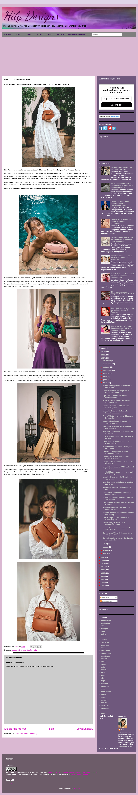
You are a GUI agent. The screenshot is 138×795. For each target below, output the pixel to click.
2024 (103, 358)
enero (105, 553)
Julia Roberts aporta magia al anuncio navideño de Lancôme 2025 (122, 276)
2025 (103, 355)
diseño (29, 650)
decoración (105, 659)
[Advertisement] (69, 55)
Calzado (104, 640)
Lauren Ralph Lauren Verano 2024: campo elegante (116, 519)
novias (103, 697)
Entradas (104, 597)
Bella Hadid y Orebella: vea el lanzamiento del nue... (114, 524)
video (103, 714)
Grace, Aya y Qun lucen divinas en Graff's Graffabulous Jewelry (120, 203)
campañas (105, 642)
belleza (103, 634)
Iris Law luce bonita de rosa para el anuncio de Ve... (116, 529)
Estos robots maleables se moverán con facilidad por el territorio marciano (122, 185)
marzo (106, 547)
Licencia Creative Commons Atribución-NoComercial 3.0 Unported (72, 772)
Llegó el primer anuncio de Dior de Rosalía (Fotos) (116, 442)
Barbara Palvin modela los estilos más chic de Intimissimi (121, 221)
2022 (103, 560)
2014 (103, 586)
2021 (103, 564)
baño (103, 631)
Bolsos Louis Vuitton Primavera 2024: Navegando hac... (117, 534)
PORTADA (7, 34)
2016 (103, 579)
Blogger (77, 788)
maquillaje (105, 686)
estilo (103, 667)
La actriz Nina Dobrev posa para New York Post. (121, 168)
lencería (104, 675)
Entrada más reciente (15, 729)
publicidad (105, 705)
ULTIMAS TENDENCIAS (76, 34)
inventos (104, 670)
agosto (106, 373)
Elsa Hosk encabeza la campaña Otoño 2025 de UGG (122, 293)
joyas (103, 672)
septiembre (107, 370)
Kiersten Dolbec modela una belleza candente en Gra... (116, 402)
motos (103, 694)
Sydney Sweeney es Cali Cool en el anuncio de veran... (116, 508)
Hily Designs (31, 15)
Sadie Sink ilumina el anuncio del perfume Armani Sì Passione (122, 310)
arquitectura (105, 623)
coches (103, 648)
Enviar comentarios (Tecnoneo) (26, 734)
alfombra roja (106, 620)
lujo (102, 678)
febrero (106, 550)
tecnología (105, 708)
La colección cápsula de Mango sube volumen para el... (117, 422)
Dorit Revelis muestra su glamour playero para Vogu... (116, 392)
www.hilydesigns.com (79, 774)
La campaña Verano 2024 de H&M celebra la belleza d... (116, 458)
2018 (103, 573)
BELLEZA (60, 34)
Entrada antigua (85, 729)
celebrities (105, 645)
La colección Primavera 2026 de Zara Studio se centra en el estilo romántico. (122, 239)
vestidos (104, 711)
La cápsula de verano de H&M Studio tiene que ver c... (117, 427)
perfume (104, 703)
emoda (103, 664)
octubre (106, 367)
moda (35, 650)
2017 (103, 576)
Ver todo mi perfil (125, 747)
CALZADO (39, 34)
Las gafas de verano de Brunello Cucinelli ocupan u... (115, 412)
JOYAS (49, 34)
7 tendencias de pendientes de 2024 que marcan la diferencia (121, 258)
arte (102, 626)
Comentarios (106, 601)
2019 (103, 570)
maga (103, 681)
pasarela (104, 700)
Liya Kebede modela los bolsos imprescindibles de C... (115, 397)
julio (105, 376)
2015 (103, 582)
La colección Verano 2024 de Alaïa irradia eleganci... (116, 407)
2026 (103, 352)
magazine (104, 683)
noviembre (107, 364)
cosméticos (105, 656)
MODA (18, 34)
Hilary (123, 729)
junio (105, 380)
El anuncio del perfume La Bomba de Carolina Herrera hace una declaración (121, 328)
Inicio (51, 729)
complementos (106, 653)
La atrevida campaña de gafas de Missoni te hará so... (115, 453)
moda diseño (106, 692)
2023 (103, 557)
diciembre (107, 361)
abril (105, 544)
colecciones (22, 650)
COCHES (28, 34)
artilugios (104, 628)
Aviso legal (9, 783)
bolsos (14, 650)
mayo (105, 383)
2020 (103, 567)
